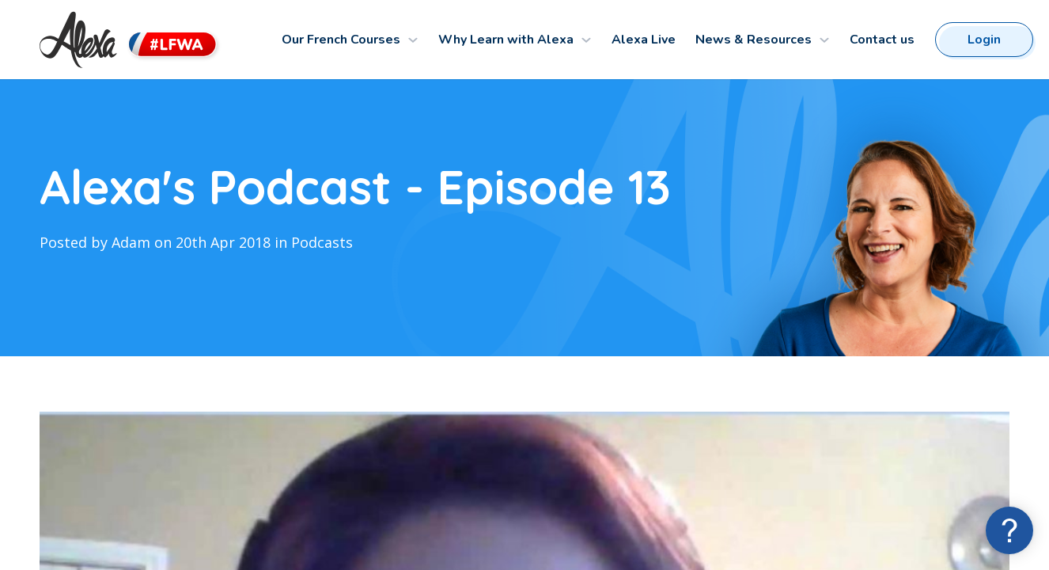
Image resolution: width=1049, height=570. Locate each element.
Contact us (882, 39)
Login (984, 39)
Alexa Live (644, 39)
